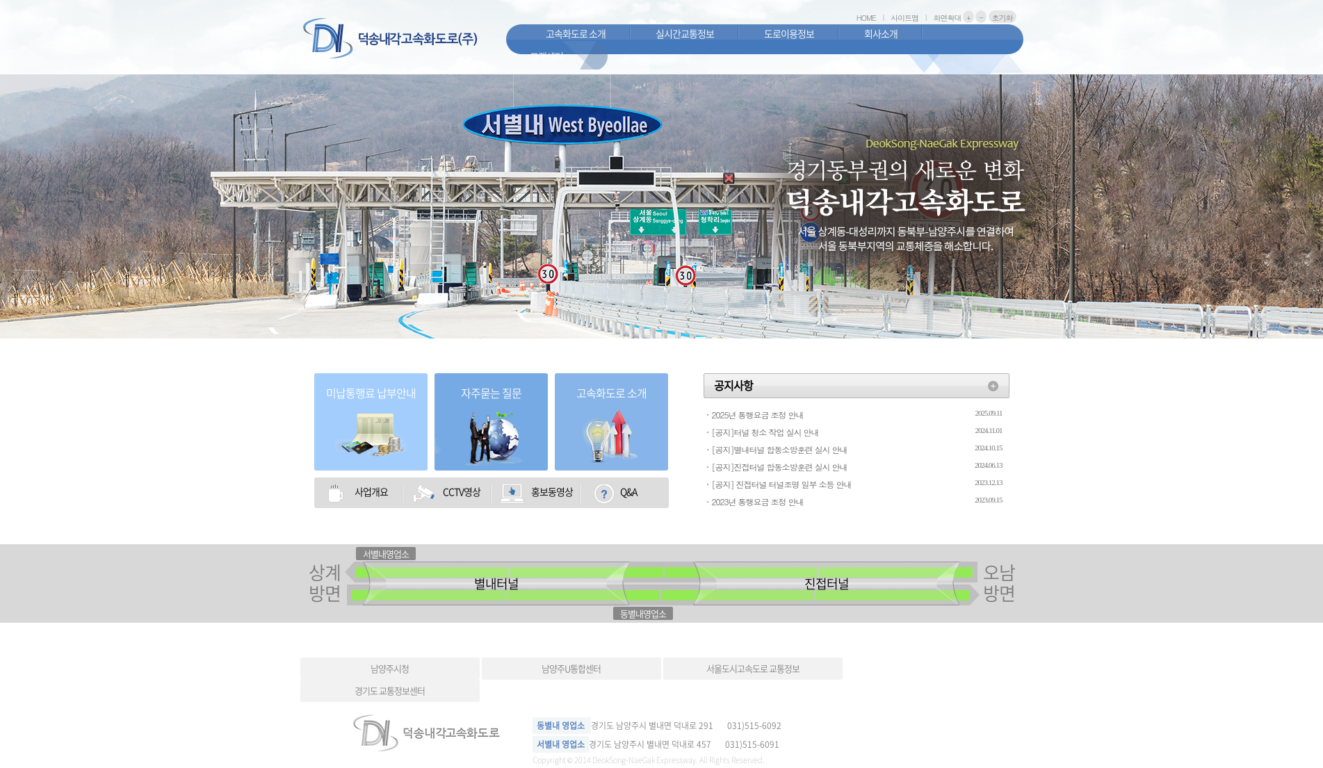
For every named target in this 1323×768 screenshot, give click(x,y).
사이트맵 (904, 18)
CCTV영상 (461, 491)
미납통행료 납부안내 (371, 392)
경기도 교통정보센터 (390, 690)
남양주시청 (390, 668)
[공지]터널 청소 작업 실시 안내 (765, 432)
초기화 (1002, 18)
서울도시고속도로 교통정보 (753, 668)
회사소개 (881, 33)
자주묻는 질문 (491, 392)
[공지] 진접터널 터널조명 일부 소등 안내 (782, 484)
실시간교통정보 (685, 33)
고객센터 (546, 56)
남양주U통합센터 (571, 668)
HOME (866, 18)
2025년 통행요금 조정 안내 (758, 414)
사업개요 (371, 491)
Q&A (628, 491)
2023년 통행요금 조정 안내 (758, 501)
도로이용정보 (789, 33)
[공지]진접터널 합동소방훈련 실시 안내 (779, 467)
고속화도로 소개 (576, 33)
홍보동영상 (552, 491)
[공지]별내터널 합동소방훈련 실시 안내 (779, 449)
